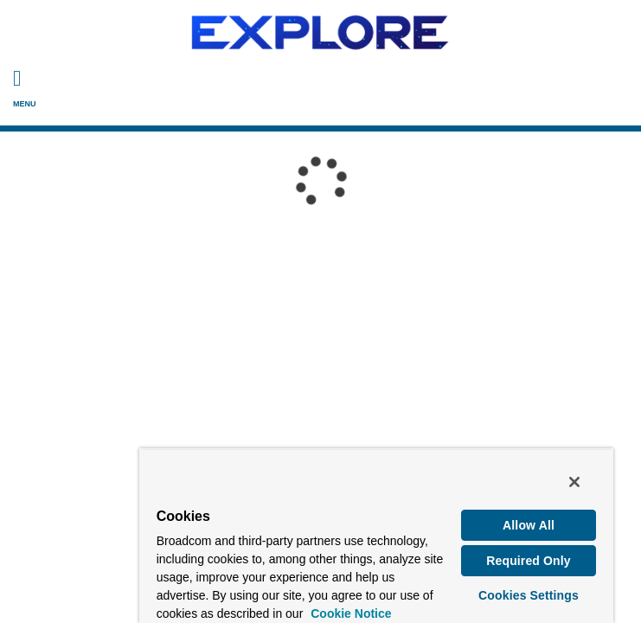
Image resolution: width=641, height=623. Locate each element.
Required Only (531, 564)
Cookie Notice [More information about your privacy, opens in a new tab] (152, 599)
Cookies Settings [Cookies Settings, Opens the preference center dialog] (531, 599)
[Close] (605, 487)
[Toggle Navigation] (17, 78)
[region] (320, 538)
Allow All (531, 529)
